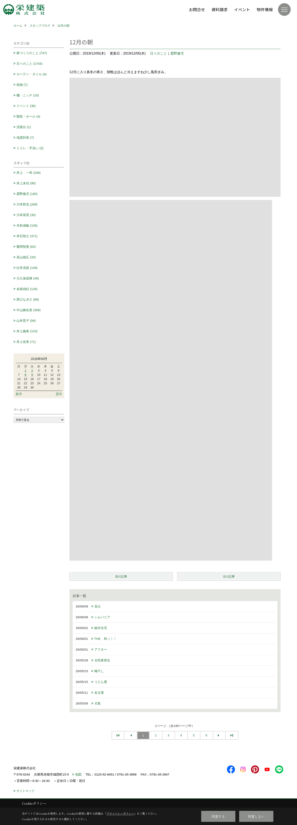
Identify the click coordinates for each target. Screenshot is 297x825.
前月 (19, 394)
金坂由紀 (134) (26, 289)
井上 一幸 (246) (28, 172)
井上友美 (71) (26, 341)
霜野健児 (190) (26, 194)
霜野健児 (177, 53)
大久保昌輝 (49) (27, 278)
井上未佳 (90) (26, 183)
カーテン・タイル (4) (31, 74)
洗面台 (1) (23, 127)
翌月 (59, 394)
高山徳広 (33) (26, 257)
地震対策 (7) (25, 137)
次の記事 (229, 576)
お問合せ (197, 9)
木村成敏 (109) (26, 225)
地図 (78, 774)
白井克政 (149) (26, 268)
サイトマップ (25, 791)
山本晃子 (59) (26, 320)
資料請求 (220, 9)
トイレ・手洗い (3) (29, 148)
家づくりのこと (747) (31, 53)
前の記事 (121, 576)
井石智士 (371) (26, 236)
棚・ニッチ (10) (27, 95)
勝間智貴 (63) (26, 246)
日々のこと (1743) (29, 63)
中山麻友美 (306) (28, 310)
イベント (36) (26, 106)
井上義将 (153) (26, 331)
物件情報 (265, 9)
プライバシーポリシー (120, 813)
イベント (242, 9)
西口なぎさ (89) (27, 299)
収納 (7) (22, 84)
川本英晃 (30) (26, 215)
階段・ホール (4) (28, 116)
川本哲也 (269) (26, 204)
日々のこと (158, 53)
